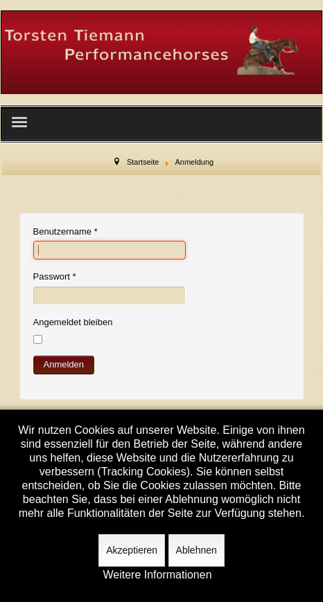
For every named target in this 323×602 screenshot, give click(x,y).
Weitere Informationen (157, 575)
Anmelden (64, 364)
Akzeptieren (131, 550)
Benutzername (65, 231)
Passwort (54, 276)
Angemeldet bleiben (73, 322)
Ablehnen (196, 550)
